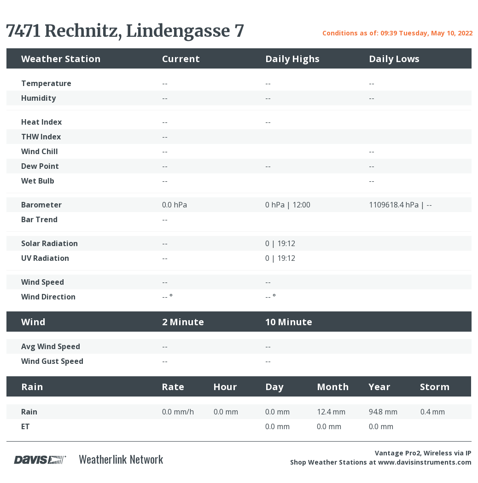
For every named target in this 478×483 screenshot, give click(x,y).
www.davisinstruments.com (425, 462)
